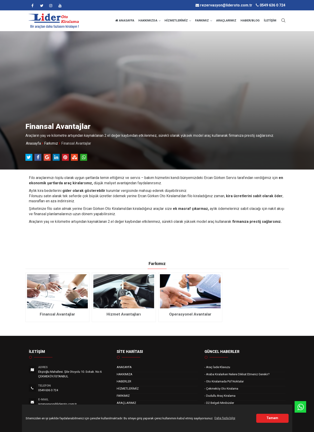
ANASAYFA (124, 20)
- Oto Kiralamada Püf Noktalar (224, 381)
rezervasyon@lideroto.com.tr (57, 404)
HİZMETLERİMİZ (178, 20)
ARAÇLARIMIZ (226, 20)
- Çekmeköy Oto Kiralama (221, 388)
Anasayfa (33, 143)
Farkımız (51, 143)
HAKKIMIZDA (149, 20)
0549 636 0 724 (48, 390)
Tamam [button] (272, 418)
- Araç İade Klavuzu (217, 367)
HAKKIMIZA (124, 374)
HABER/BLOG (250, 20)
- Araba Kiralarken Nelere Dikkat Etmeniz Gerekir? (237, 374)
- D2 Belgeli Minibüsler (219, 403)
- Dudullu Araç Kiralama (219, 395)
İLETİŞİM (270, 20)
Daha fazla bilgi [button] (224, 418)
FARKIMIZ (203, 20)
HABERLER (124, 381)
